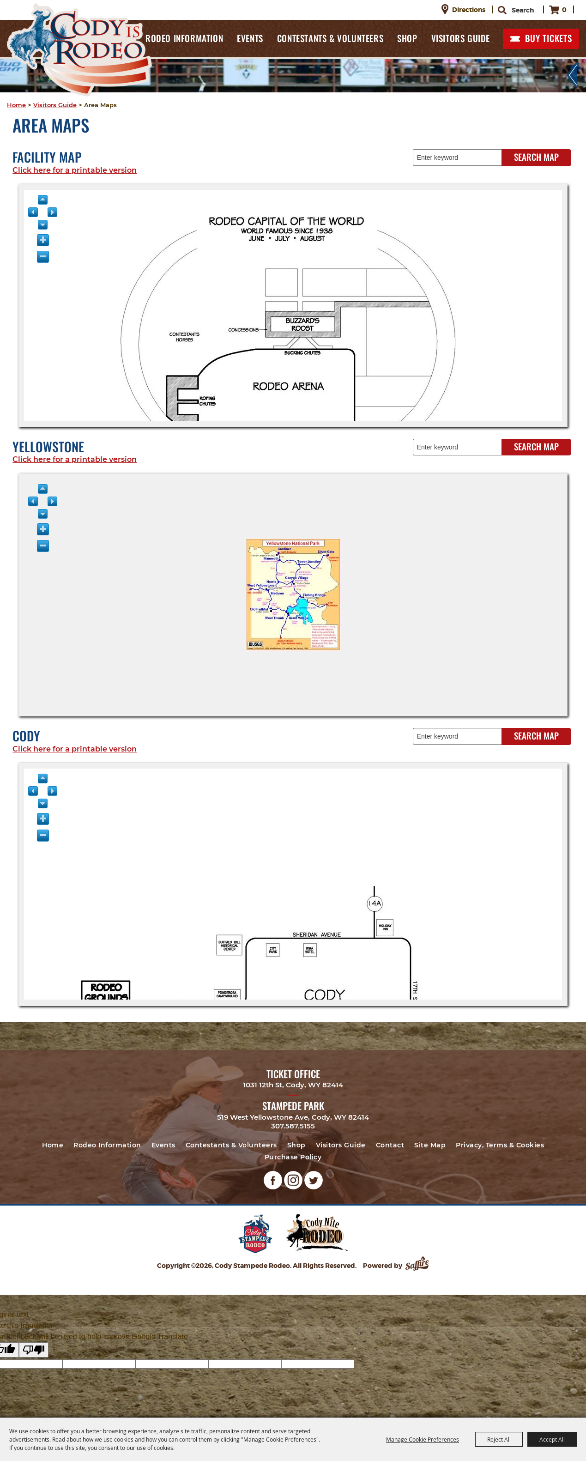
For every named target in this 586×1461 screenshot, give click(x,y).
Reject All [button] (499, 1439)
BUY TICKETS (548, 37)
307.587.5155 (293, 1126)
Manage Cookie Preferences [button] (422, 1439)
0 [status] (564, 10)
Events (250, 37)
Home (16, 105)
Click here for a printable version (74, 170)
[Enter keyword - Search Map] (461, 157)
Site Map (430, 1145)
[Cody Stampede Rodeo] (79, 50)
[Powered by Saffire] (417, 1265)
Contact (390, 1145)
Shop (407, 37)
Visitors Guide (460, 37)
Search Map (536, 156)
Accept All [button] (552, 1439)
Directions (468, 10)
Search (503, 10)
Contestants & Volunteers (330, 37)
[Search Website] (523, 10)
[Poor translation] (33, 1350)
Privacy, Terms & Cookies (500, 1145)
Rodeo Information (184, 37)
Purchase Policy (293, 1157)
